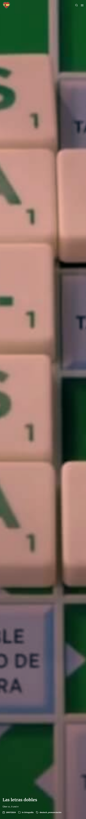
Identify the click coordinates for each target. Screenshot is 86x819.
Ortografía (29, 812)
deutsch (43, 812)
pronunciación (54, 812)
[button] (76, 5)
